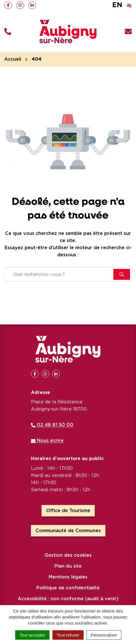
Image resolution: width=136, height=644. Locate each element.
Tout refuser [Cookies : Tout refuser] (68, 635)
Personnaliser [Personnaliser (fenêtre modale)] (104, 635)
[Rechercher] (121, 274)
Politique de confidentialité (68, 588)
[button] (7, 31)
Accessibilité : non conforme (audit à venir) (68, 599)
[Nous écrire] (128, 31)
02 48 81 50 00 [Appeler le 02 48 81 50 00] (52, 425)
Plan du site (68, 566)
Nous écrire (47, 440)
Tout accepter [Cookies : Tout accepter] (32, 635)
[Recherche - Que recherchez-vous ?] (59, 274)
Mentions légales (68, 577)
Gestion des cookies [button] (68, 555)
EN (117, 5)
